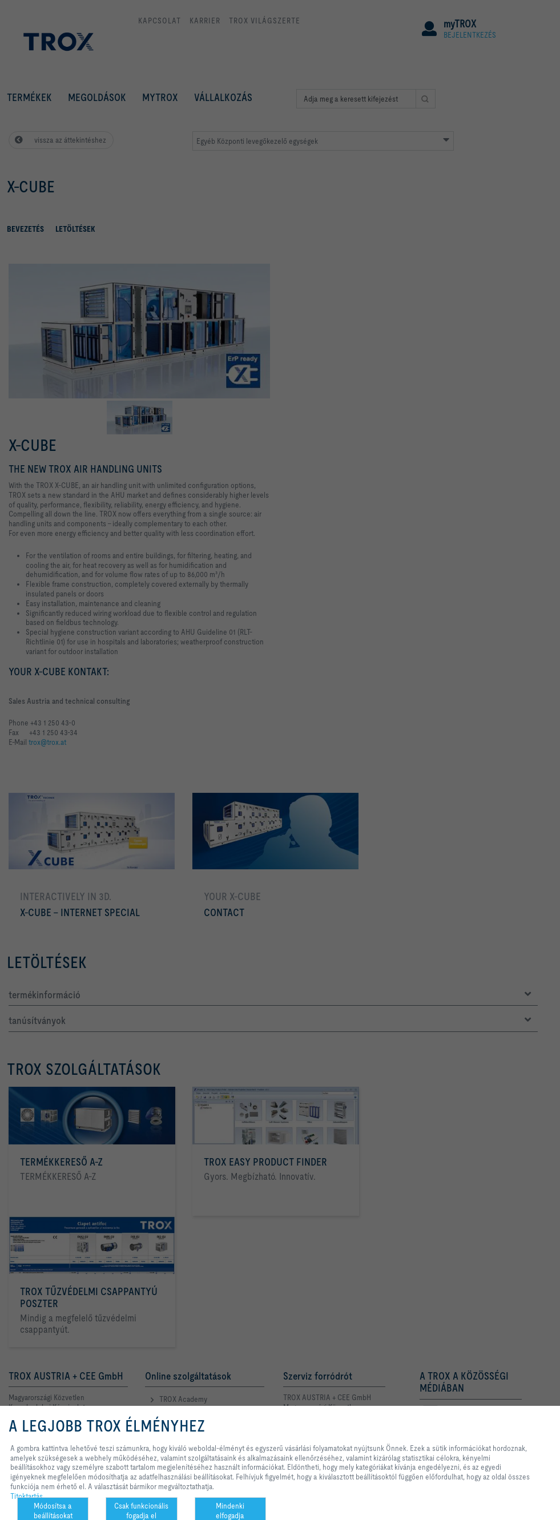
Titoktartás (26, 1496)
